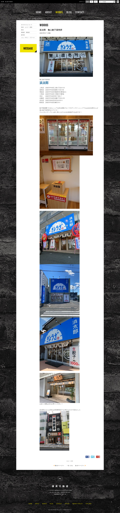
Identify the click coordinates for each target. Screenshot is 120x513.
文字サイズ (82, 1)
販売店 (23, 35)
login (118, 2)
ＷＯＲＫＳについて (26, 24)
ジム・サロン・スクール (28, 37)
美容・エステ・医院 (26, 27)
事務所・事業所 (25, 32)
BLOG (69, 12)
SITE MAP (89, 503)
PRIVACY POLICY (77, 503)
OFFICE (67, 503)
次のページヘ (79, 465)
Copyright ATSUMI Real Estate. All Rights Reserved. (60, 509)
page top (60, 479)
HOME (39, 12)
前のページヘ (59, 465)
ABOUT (48, 12)
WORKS (59, 12)
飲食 (22, 30)
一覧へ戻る (70, 465)
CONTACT (79, 12)
